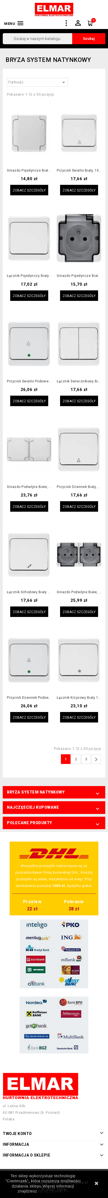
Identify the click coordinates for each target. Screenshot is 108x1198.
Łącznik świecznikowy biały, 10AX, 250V (79, 381)
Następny (96, 759)
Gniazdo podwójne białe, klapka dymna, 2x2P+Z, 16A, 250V (79, 592)
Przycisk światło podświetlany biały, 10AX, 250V (29, 381)
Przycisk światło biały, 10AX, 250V (79, 170)
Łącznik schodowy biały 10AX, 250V (29, 592)
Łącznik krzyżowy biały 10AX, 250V (79, 698)
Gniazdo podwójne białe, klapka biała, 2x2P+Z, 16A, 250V (29, 487)
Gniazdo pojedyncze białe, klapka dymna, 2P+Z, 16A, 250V (79, 276)
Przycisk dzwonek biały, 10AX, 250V (79, 487)
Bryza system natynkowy (35, 792)
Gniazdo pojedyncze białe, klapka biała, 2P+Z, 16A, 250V (29, 170)
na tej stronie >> (53, 1191)
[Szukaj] (54, 38)
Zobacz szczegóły (29, 190)
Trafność (37, 82)
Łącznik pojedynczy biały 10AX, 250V (29, 276)
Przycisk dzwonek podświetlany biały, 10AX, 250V (29, 698)
